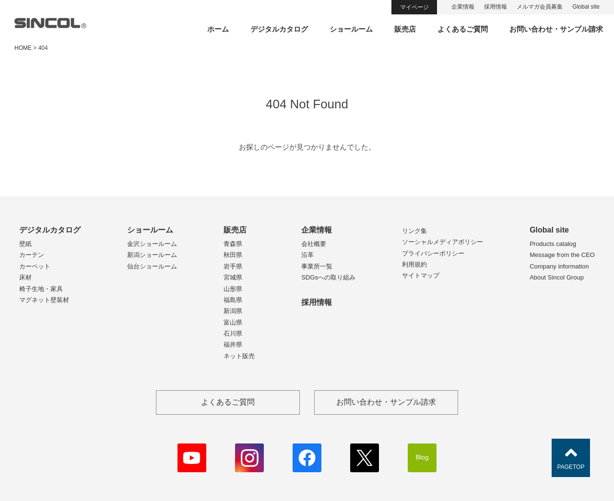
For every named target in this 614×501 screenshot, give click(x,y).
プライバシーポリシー (433, 253)
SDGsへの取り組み (328, 277)
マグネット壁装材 (44, 299)
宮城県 (233, 277)
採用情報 (495, 6)
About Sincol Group (557, 277)
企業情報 (462, 6)
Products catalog (553, 243)
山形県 (233, 288)
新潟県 (233, 311)
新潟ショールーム (152, 254)
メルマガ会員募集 (540, 6)
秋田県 (233, 254)
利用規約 (414, 264)
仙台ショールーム (152, 266)
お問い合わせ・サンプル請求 (556, 29)
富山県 (233, 322)
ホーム (218, 29)
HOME (23, 48)
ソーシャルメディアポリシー (442, 241)
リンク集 (414, 230)
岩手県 (233, 266)
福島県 (233, 299)
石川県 (233, 333)
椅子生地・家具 (41, 288)
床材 (25, 277)
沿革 (307, 254)
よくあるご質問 (462, 29)
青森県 (233, 243)
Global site (586, 6)
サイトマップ (420, 275)
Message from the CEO (562, 254)
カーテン (31, 254)
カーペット (34, 266)
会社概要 (313, 243)
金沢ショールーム (152, 243)
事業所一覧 (316, 266)
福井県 (233, 344)
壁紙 (25, 243)
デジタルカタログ (279, 29)
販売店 (405, 29)
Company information (559, 266)
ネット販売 (239, 356)
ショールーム (351, 29)
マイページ (414, 7)
